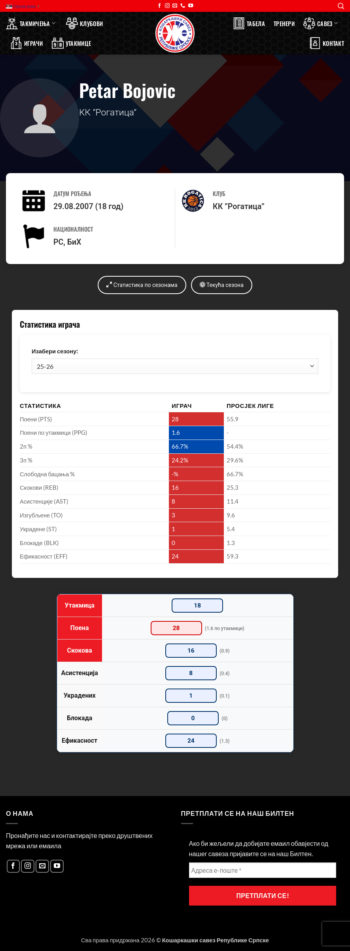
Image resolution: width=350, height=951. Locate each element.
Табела (249, 23)
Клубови (84, 23)
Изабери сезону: (55, 351)
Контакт (326, 43)
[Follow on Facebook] (159, 6)
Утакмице (71, 43)
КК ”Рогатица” (239, 206)
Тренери (284, 23)
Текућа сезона (222, 284)
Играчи (26, 43)
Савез (320, 23)
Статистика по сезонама (141, 284)
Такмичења (30, 23)
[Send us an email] (174, 6)
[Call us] (182, 6)
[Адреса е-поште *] (263, 870)
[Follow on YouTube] (190, 6)
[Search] (341, 6)
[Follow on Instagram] (167, 6)
